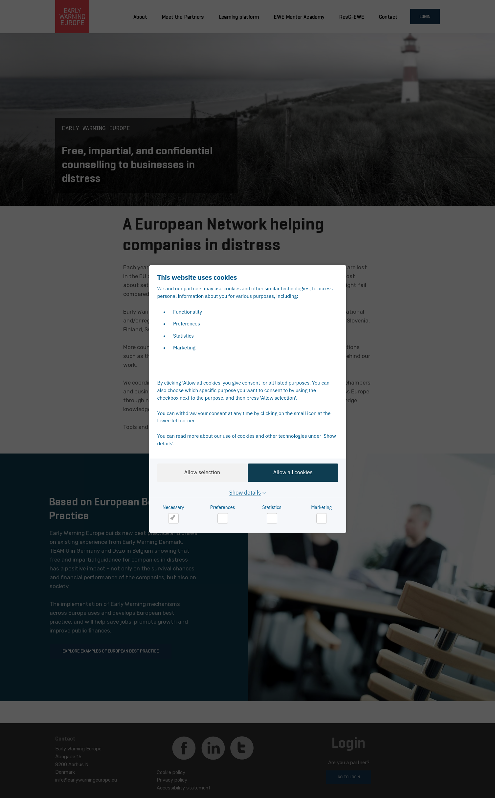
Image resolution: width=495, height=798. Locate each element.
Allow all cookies (294, 472)
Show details (245, 493)
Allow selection (200, 472)
